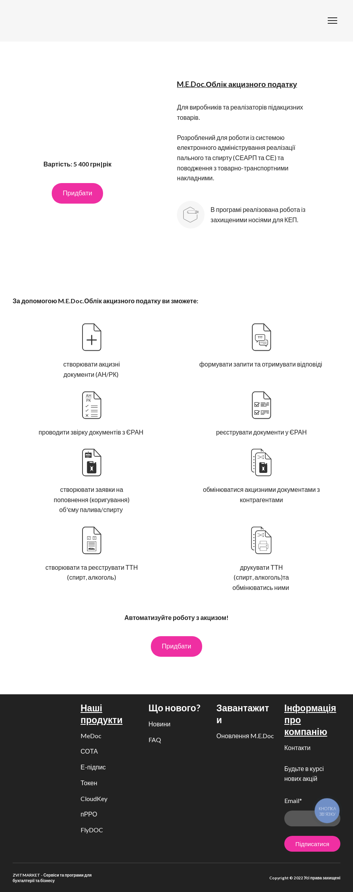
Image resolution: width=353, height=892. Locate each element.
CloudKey (94, 798)
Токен (89, 782)
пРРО (89, 814)
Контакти (297, 747)
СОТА (89, 751)
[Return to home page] (25, 21)
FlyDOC (92, 829)
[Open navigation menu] (332, 20)
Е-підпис (93, 767)
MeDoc (91, 735)
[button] (77, 193)
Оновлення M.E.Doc (245, 735)
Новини (159, 724)
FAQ (154, 739)
